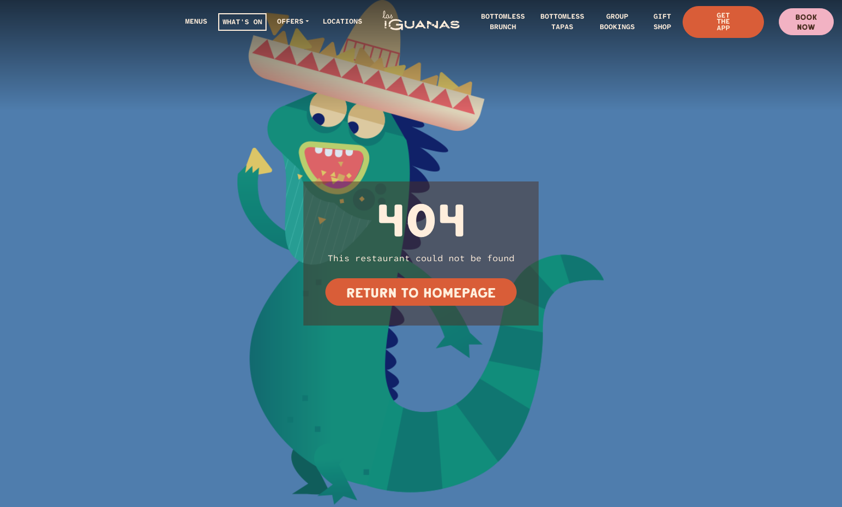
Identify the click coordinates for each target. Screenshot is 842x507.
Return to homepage (421, 292)
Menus (196, 21)
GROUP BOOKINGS (617, 21)
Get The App (723, 21)
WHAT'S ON (242, 21)
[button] (293, 22)
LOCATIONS (342, 21)
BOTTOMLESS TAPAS (562, 21)
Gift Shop (662, 21)
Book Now (806, 22)
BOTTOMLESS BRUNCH (503, 21)
